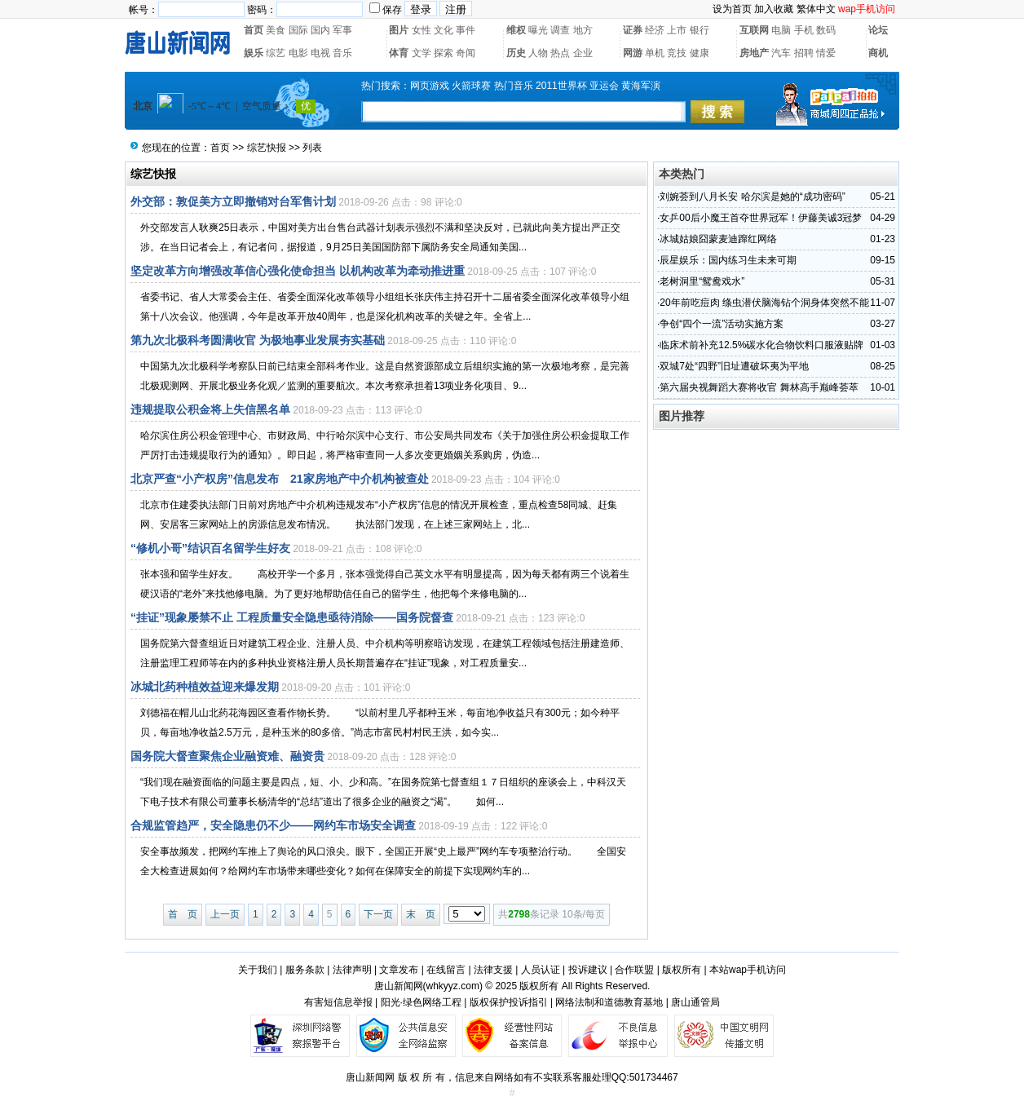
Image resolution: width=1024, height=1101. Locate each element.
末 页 (420, 914)
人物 (538, 53)
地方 (583, 30)
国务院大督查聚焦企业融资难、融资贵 (227, 756)
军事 (342, 30)
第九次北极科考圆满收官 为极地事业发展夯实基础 (257, 340)
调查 (560, 30)
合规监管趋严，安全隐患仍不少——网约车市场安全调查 (273, 825)
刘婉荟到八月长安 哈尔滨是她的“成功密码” (752, 196)
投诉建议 (587, 969)
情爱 (826, 53)
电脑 (781, 30)
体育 (398, 53)
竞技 (676, 53)
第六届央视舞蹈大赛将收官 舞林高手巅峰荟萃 (759, 387)
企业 (583, 53)
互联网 (754, 30)
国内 (320, 30)
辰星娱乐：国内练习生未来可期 (728, 260)
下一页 (378, 914)
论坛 (878, 30)
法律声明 (352, 969)
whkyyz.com (452, 986)
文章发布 (398, 969)
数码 (826, 30)
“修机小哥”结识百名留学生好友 (210, 548)
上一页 (225, 914)
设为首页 (732, 9)
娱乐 (253, 53)
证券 (632, 30)
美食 (275, 30)
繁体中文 (816, 9)
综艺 (275, 53)
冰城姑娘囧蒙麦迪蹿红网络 (718, 239)
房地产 (754, 53)
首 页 (182, 914)
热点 (560, 53)
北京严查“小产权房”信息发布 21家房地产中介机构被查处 (279, 478)
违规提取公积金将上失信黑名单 (210, 409)
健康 (699, 53)
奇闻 (465, 53)
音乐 (342, 53)
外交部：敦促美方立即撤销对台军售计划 (233, 201)
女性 (421, 30)
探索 (443, 53)
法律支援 (493, 969)
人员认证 (540, 969)
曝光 (538, 30)
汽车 (781, 53)
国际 (298, 30)
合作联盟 (634, 969)
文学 (421, 53)
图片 (398, 30)
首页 (253, 30)
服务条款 (304, 969)
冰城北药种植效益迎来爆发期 (204, 686)
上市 (676, 30)
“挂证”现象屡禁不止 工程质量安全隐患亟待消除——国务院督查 (291, 617)
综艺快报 (266, 147)
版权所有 (681, 969)
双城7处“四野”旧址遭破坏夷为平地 (734, 366)
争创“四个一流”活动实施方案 (721, 323)
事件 (465, 30)
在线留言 (446, 969)
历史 (516, 53)
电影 (298, 53)
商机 (878, 53)
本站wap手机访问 (747, 969)
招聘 (804, 53)
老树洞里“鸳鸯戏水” (702, 281)
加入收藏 (773, 9)
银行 (699, 30)
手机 (804, 30)
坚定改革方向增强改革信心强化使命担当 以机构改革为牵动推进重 (297, 270)
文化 (443, 30)
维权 (516, 30)
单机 (654, 53)
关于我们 (257, 969)
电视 (320, 53)
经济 (654, 30)
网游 (632, 53)
